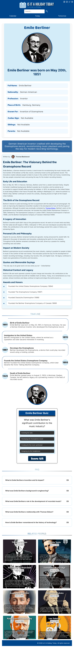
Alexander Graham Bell (19, 568)
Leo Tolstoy (54, 618)
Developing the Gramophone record (32, 439)
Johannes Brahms (54, 593)
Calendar (12, 16)
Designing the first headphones (30, 451)
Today (37, 16)
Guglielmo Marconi (19, 593)
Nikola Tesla (54, 542)
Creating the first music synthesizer (32, 445)
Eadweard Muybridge (54, 568)
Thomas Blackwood (22, 157)
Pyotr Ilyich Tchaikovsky (19, 618)
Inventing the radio (27, 433)
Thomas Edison (50, 208)
